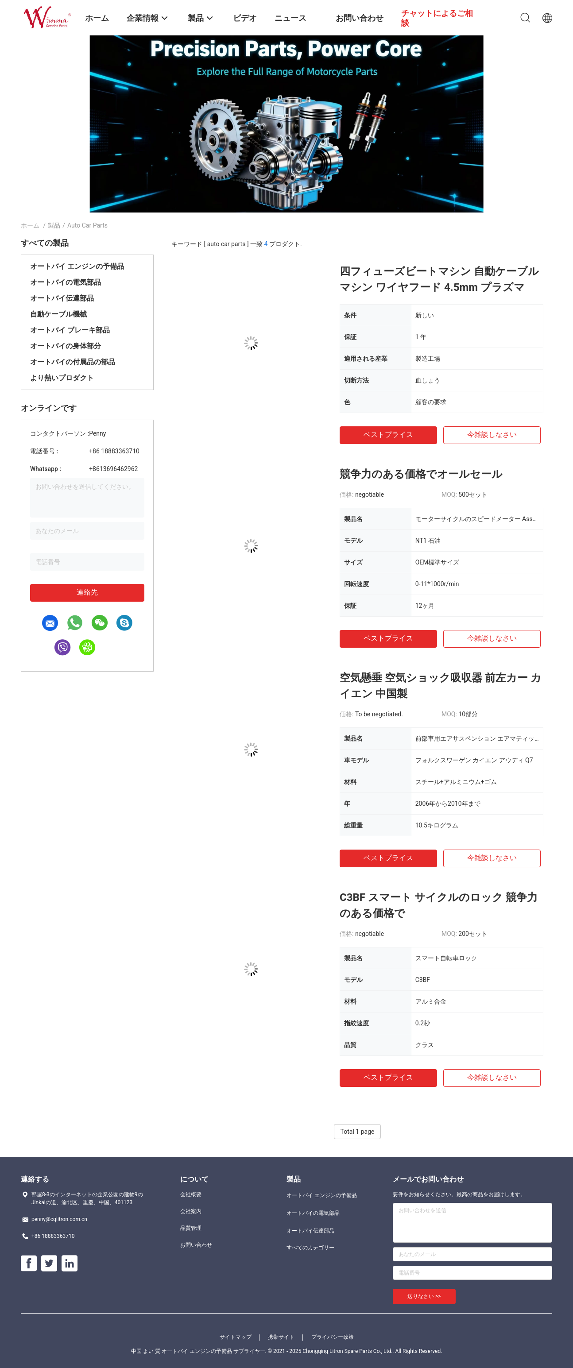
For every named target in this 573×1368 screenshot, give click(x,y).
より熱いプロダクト (62, 378)
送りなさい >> (424, 1296)
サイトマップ (236, 1337)
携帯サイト (281, 1337)
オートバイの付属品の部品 (72, 362)
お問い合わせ (196, 1245)
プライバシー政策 (332, 1337)
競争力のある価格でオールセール (421, 474)
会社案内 (190, 1211)
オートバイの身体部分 (65, 346)
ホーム (30, 225)
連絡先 (87, 592)
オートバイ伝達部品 (62, 298)
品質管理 (190, 1228)
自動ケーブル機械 (58, 314)
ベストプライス (388, 434)
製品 (54, 225)
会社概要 (190, 1194)
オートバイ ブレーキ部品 (70, 330)
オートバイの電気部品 (65, 282)
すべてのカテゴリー (310, 1247)
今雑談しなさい (492, 434)
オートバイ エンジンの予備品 (77, 266)
